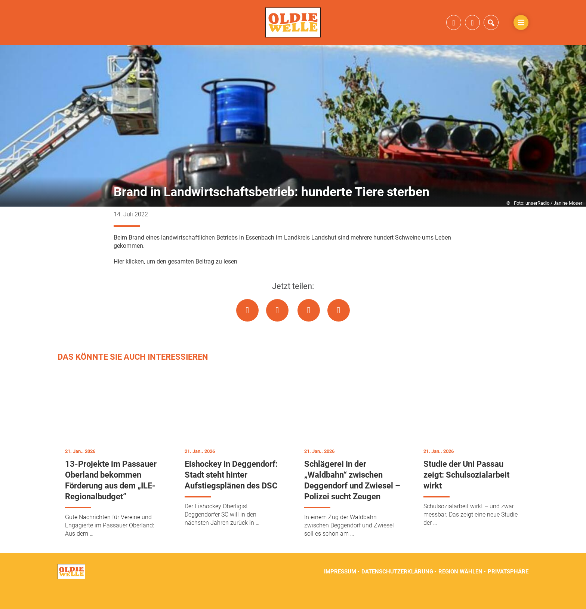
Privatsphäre (508, 590)
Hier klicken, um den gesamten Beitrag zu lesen (175, 280)
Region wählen (460, 590)
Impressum (340, 590)
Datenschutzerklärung (397, 590)
